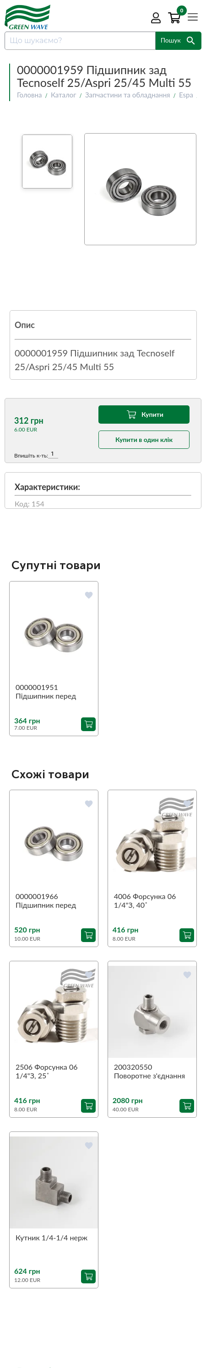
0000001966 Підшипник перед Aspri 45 (46, 901)
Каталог (63, 95)
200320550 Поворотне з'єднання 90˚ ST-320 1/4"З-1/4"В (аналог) (149, 1071)
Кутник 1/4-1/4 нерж (51, 1237)
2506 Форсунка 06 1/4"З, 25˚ (46, 1071)
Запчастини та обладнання (127, 95)
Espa (186, 95)
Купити (144, 414)
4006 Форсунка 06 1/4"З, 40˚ (145, 900)
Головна (29, 95)
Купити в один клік (144, 439)
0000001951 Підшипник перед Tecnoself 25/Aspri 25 (51, 692)
